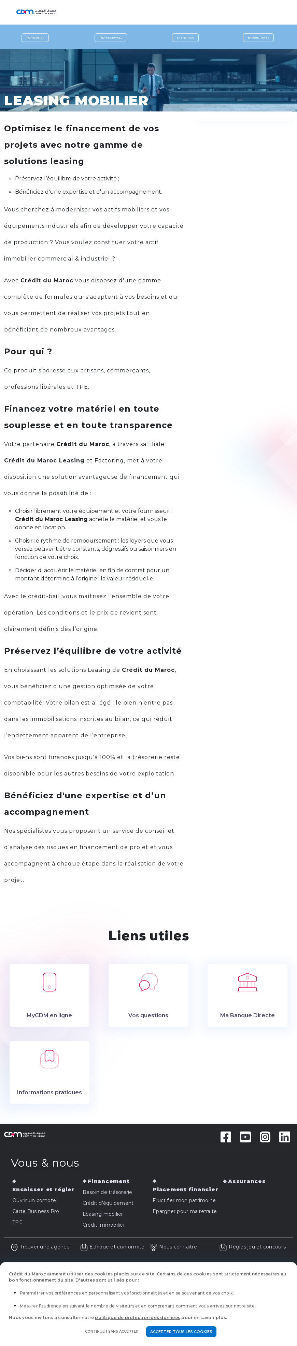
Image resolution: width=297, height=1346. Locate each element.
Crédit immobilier (104, 1225)
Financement (108, 1181)
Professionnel (110, 37)
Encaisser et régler (43, 1189)
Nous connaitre (173, 1247)
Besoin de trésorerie (107, 1192)
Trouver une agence (40, 1247)
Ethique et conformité (112, 1247)
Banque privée (258, 37)
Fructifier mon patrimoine (184, 1200)
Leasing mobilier (103, 1214)
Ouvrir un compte (34, 1200)
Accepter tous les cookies (181, 1331)
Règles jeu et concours (252, 1247)
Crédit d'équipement (108, 1203)
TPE (17, 1222)
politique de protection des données (137, 1317)
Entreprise (185, 37)
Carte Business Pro (35, 1211)
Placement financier (185, 1189)
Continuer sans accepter (112, 1331)
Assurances (247, 1181)
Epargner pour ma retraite (185, 1211)
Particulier (35, 37)
